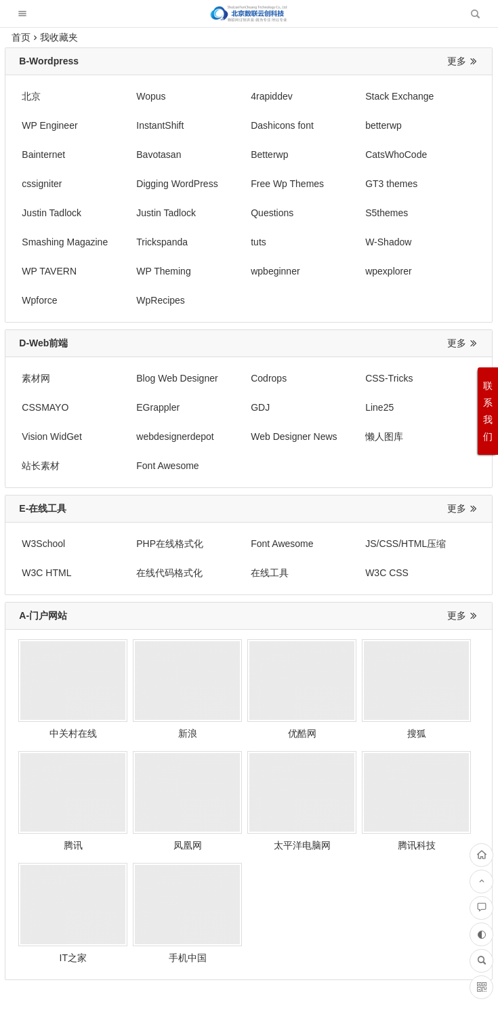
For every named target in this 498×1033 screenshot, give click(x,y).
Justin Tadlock (145, 183)
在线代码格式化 (55, 485)
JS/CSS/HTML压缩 (342, 456)
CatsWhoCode (146, 154)
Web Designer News (64, 378)
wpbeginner (139, 242)
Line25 (222, 349)
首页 (21, 37)
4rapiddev (229, 96)
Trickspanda (141, 212)
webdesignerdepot (433, 349)
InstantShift (45, 125)
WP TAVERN (421, 212)
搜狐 (342, 630)
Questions (323, 183)
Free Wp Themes (431, 154)
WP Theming (49, 242)
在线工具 (134, 485)
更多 (462, 61)
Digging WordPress (342, 154)
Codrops (226, 320)
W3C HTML (419, 456)
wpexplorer (231, 242)
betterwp (226, 125)
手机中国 (435, 726)
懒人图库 (134, 378)
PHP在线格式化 (148, 456)
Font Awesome (333, 378)
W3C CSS (229, 485)
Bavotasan (416, 125)
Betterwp (40, 154)
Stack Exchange (336, 96)
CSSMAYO (417, 320)
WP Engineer (422, 96)
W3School (43, 456)
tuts (216, 212)
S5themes (415, 183)
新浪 (155, 630)
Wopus (129, 96)
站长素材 (227, 378)
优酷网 (248, 630)
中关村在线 (62, 630)
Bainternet (323, 125)
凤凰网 (62, 726)
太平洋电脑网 (155, 726)
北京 (31, 96)
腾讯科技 (249, 726)
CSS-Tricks (325, 320)
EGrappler (43, 349)
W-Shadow (325, 212)
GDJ (124, 349)
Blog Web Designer (155, 320)
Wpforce (319, 242)
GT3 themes (48, 183)
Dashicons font (146, 125)
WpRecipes (418, 242)
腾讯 (435, 630)
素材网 (36, 320)
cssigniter (228, 154)
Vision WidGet (331, 349)
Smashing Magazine (64, 212)
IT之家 (341, 726)
